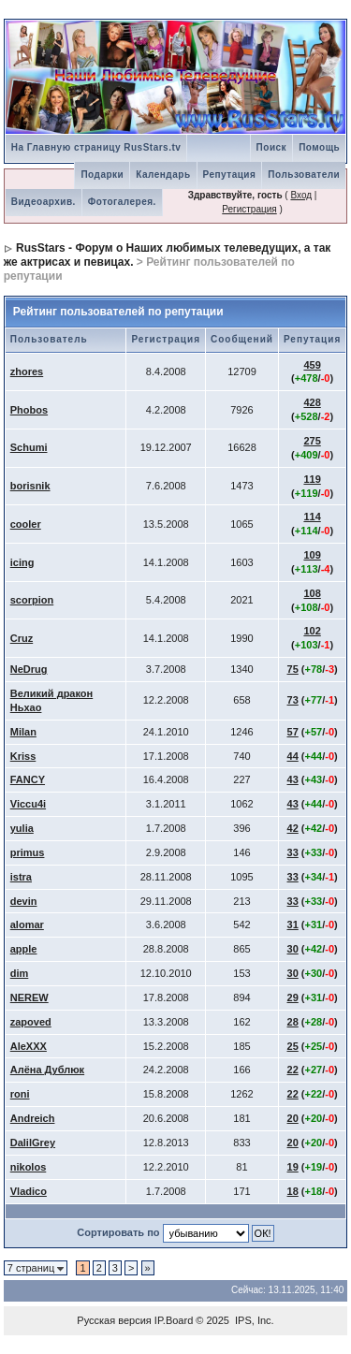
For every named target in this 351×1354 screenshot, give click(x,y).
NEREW (29, 997)
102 (311, 630)
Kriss (23, 756)
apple (23, 948)
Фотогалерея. (122, 202)
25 (293, 1046)
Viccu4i (28, 803)
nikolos (28, 1166)
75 (293, 669)
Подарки (102, 174)
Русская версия (114, 1320)
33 (293, 852)
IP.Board (173, 1320)
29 (293, 997)
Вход (301, 195)
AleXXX (28, 1046)
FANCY (27, 779)
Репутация (229, 174)
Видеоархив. (43, 202)
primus (27, 852)
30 (293, 948)
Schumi (29, 447)
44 (293, 756)
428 (311, 402)
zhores (26, 371)
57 (293, 731)
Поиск (271, 147)
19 (293, 1166)
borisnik (30, 485)
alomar (27, 924)
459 (311, 365)
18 (293, 1191)
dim (19, 973)
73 (293, 700)
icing (22, 562)
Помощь (319, 147)
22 (293, 1069)
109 (311, 555)
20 (293, 1118)
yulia (22, 828)
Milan (23, 731)
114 (311, 516)
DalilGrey (32, 1142)
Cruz (21, 638)
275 (311, 440)
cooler (25, 524)
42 (293, 828)
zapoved (30, 1021)
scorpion (31, 599)
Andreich (32, 1118)
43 (293, 779)
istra (21, 876)
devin (23, 901)
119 (311, 479)
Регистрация (249, 209)
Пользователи (304, 174)
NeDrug (29, 669)
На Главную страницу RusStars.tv (96, 147)
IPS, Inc (253, 1320)
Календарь (163, 174)
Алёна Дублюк (47, 1069)
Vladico (28, 1191)
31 (293, 924)
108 (311, 593)
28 (293, 1021)
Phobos (29, 409)
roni (20, 1093)
